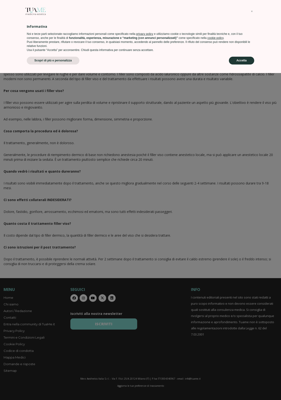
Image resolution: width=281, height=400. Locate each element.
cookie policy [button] (215, 365)
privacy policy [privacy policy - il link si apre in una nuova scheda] (144, 361)
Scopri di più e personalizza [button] (53, 387)
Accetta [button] (241, 387)
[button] (252, 338)
